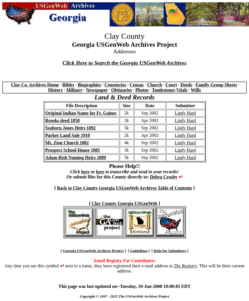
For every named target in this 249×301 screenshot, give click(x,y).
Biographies (89, 84)
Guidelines (138, 251)
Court (171, 84)
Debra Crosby (163, 176)
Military (74, 90)
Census (137, 84)
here (85, 171)
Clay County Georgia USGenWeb (124, 203)
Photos (141, 90)
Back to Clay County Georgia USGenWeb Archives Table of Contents (124, 188)
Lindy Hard (185, 113)
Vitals (181, 90)
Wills (196, 90)
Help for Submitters (170, 251)
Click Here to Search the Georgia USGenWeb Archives (124, 63)
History (55, 90)
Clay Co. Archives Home (35, 84)
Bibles (68, 84)
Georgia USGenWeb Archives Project (93, 251)
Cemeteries (115, 84)
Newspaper (97, 90)
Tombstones (163, 90)
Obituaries (121, 90)
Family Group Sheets (216, 84)
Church (154, 84)
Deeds (186, 84)
